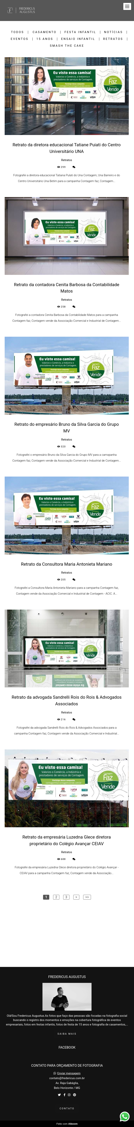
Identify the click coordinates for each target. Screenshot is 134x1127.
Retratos (113, 39)
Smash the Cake (67, 45)
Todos (17, 32)
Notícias (113, 32)
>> (87, 897)
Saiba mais (67, 1033)
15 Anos (44, 39)
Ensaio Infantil (78, 39)
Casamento (44, 32)
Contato (67, 1108)
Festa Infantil (80, 32)
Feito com (67, 1123)
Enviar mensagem (69, 1073)
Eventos (19, 39)
